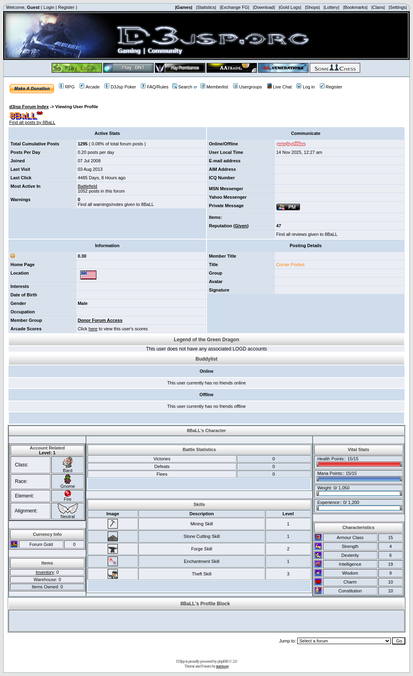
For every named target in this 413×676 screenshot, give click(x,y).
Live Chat (279, 86)
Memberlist (214, 86)
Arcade (89, 86)
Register (66, 7)
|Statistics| (206, 7)
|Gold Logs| (290, 7)
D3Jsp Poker (120, 86)
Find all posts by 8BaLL (32, 122)
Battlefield (87, 186)
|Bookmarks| (355, 7)
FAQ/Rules (154, 86)
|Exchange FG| (234, 7)
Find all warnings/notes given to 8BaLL (116, 204)
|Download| (264, 7)
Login (49, 7)
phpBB (222, 661)
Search (182, 86)
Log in (305, 86)
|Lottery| (331, 7)
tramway (222, 665)
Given (241, 225)
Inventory (45, 572)
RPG (67, 86)
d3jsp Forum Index (29, 106)
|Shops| (312, 7)
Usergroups (247, 86)
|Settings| (397, 7)
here (93, 328)
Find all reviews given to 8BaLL (307, 234)
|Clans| (378, 7)
